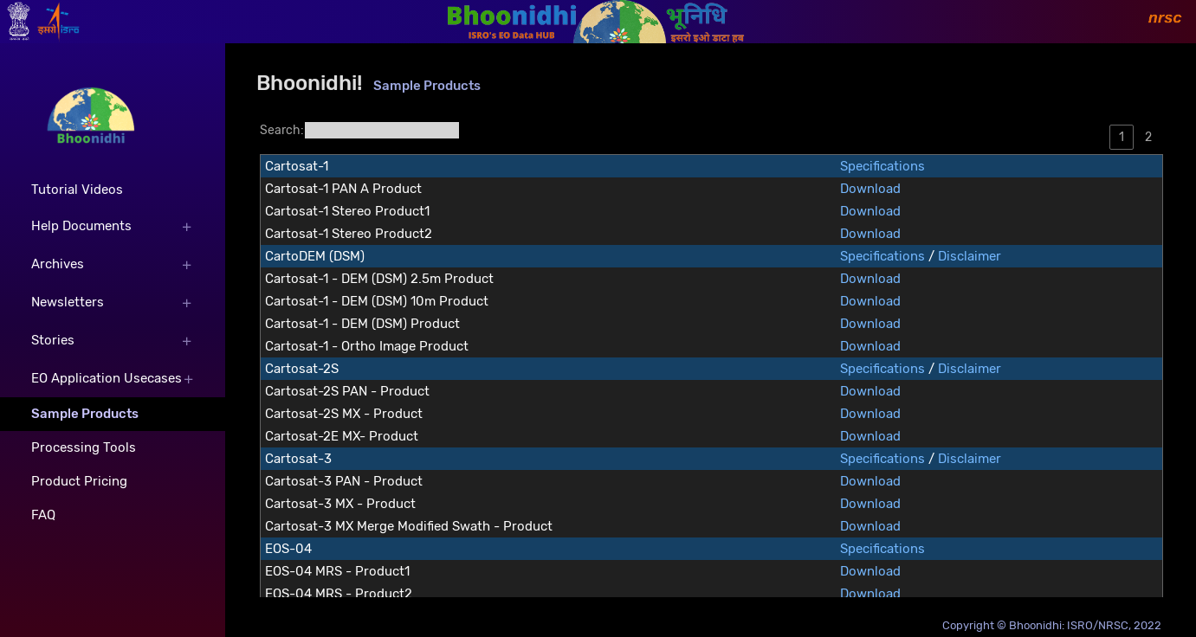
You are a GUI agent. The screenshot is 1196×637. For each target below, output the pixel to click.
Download (870, 188)
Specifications (882, 166)
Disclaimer (969, 256)
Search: (360, 130)
